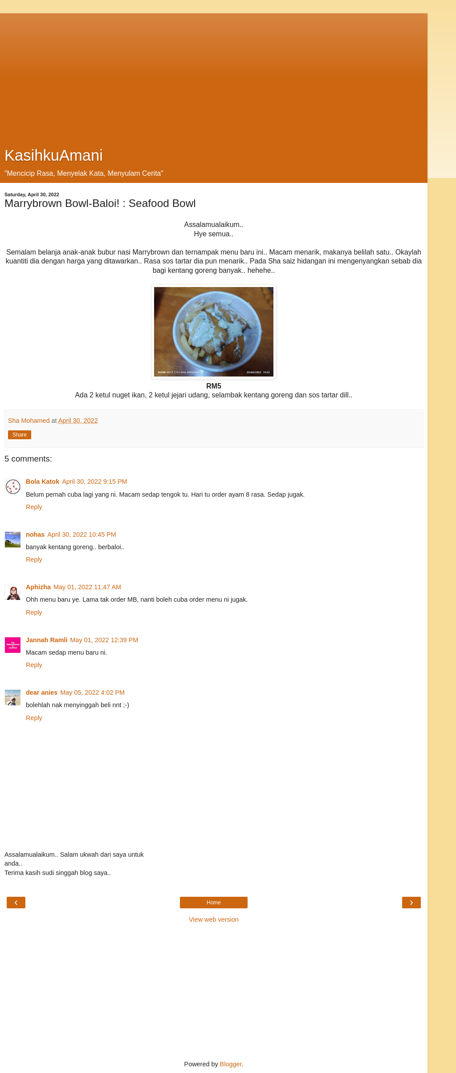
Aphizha (38, 587)
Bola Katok (42, 481)
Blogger (231, 1064)
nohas (35, 534)
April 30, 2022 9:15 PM (94, 481)
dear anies (41, 692)
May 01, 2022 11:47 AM (87, 587)
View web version (214, 919)
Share (19, 435)
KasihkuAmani (53, 155)
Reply (34, 506)
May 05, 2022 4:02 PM (92, 692)
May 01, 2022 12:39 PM (104, 640)
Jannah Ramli (47, 640)
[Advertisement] (214, 75)
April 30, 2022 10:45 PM (81, 534)
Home (214, 902)
